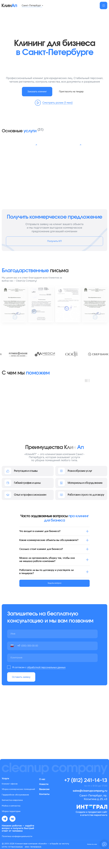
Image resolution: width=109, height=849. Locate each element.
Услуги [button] (5, 778)
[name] (52, 634)
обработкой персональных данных (46, 667)
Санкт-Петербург (31, 5)
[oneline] (52, 658)
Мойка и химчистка (11, 805)
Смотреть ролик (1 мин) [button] (57, 102)
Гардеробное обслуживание (15, 794)
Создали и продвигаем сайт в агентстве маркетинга (91, 813)
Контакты (44, 794)
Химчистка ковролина (12, 800)
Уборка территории (11, 811)
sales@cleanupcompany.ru (40, 723)
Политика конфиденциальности (17, 836)
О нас (42, 779)
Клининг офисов (9, 783)
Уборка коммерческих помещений (18, 789)
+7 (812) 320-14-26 (48, 703)
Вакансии (44, 789)
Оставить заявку (21, 676)
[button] (37, 91)
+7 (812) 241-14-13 (85, 780)
